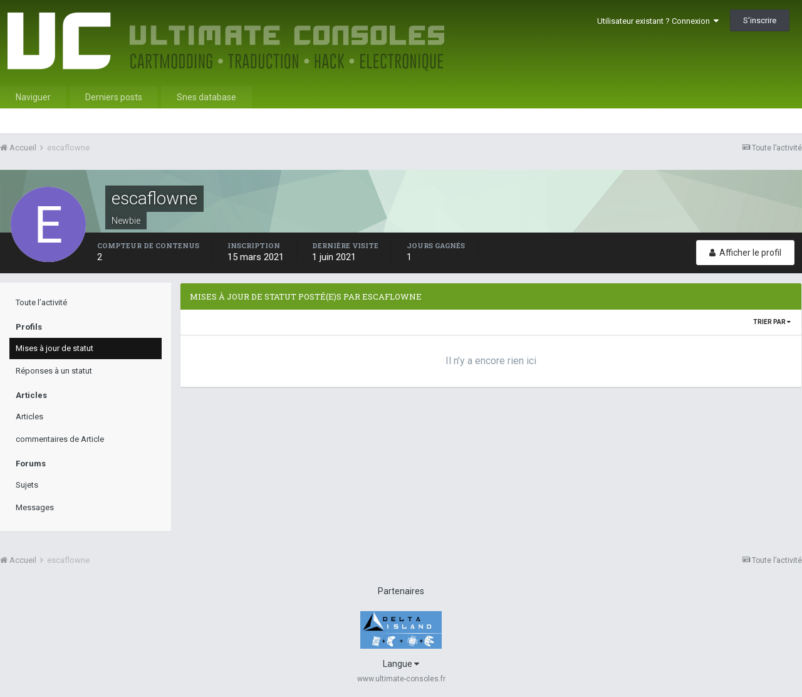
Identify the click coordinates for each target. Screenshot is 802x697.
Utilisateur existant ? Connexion (658, 21)
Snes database (206, 97)
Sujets (27, 485)
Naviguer (33, 97)
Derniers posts (113, 97)
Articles (29, 416)
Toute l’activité (41, 302)
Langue (401, 664)
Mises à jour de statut (54, 348)
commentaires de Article (60, 439)
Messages (35, 507)
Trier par (772, 321)
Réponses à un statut (54, 370)
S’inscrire (759, 20)
